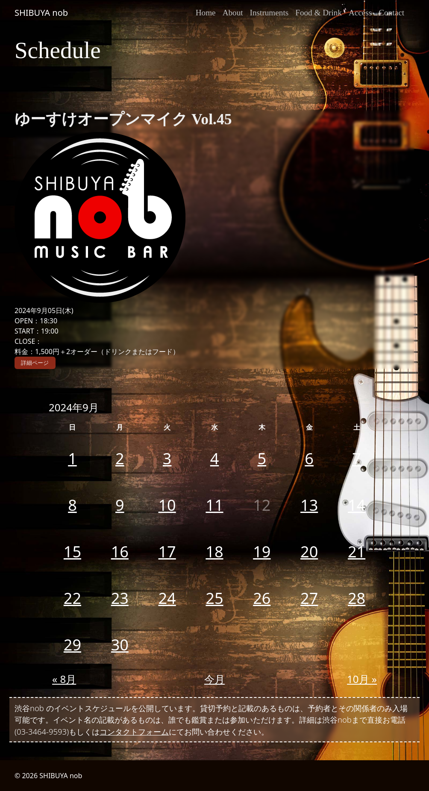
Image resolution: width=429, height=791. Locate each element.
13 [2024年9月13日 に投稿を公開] (309, 505)
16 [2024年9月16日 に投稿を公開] (120, 551)
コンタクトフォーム (134, 731)
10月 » (362, 679)
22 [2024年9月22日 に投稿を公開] (72, 598)
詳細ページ (35, 362)
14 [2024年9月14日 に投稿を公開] (356, 505)
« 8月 (64, 679)
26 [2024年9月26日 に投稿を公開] (261, 598)
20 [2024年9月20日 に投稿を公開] (309, 551)
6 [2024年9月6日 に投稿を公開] (309, 458)
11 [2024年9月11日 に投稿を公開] (214, 505)
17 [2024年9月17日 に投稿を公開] (167, 551)
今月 (214, 679)
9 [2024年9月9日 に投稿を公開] (119, 505)
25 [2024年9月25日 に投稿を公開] (214, 598)
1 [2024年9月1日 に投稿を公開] (72, 458)
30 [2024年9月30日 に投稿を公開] (120, 644)
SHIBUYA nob (41, 12)
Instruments (269, 12)
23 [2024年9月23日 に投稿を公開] (120, 598)
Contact (391, 12)
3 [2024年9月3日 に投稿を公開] (167, 458)
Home (206, 12)
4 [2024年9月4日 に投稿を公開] (214, 458)
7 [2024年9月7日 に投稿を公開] (356, 458)
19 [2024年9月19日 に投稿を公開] (261, 551)
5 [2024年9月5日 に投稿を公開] (262, 458)
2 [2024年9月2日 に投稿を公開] (119, 458)
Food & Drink (318, 12)
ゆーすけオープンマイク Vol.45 (123, 119)
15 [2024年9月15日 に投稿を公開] (72, 551)
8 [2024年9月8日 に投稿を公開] (72, 505)
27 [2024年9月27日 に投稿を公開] (309, 598)
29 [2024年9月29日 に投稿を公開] (72, 644)
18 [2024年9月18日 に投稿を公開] (214, 551)
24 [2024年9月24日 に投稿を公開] (167, 598)
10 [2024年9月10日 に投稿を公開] (167, 505)
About (233, 12)
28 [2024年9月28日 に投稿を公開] (356, 598)
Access (360, 12)
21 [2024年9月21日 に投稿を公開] (356, 551)
